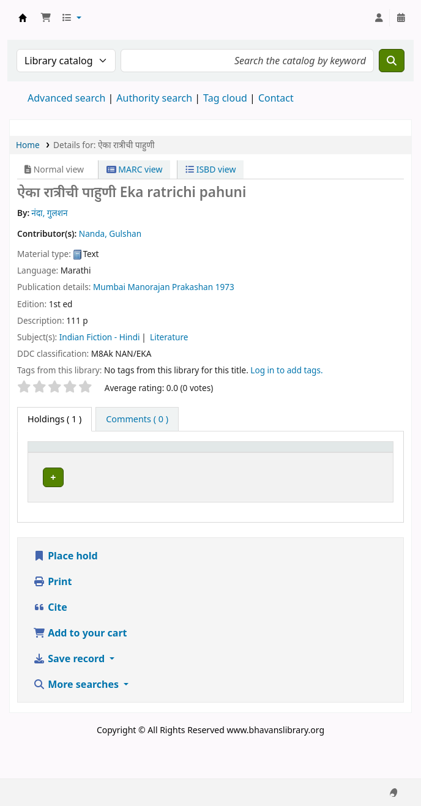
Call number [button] (249, 464)
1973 (224, 287)
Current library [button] (102, 458)
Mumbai (109, 287)
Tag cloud (225, 98)
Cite (50, 639)
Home (28, 145)
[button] (45, 17)
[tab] (137, 419)
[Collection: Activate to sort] (183, 458)
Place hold (65, 587)
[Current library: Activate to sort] (115, 458)
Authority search (154, 98)
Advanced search (66, 98)
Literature (169, 337)
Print (52, 613)
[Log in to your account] (378, 17)
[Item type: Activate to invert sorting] (54, 458)
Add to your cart (80, 664)
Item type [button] (43, 458)
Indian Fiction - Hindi (99, 337)
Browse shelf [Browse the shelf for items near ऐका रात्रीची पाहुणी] (251, 499)
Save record (70, 690)
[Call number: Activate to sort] (280, 458)
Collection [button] (177, 464)
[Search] (391, 60)
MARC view (134, 169)
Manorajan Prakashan (170, 287)
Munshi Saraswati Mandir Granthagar (22, 17)
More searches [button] (77, 716)
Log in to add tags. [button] (286, 370)
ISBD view (210, 169)
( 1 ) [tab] (54, 419)
